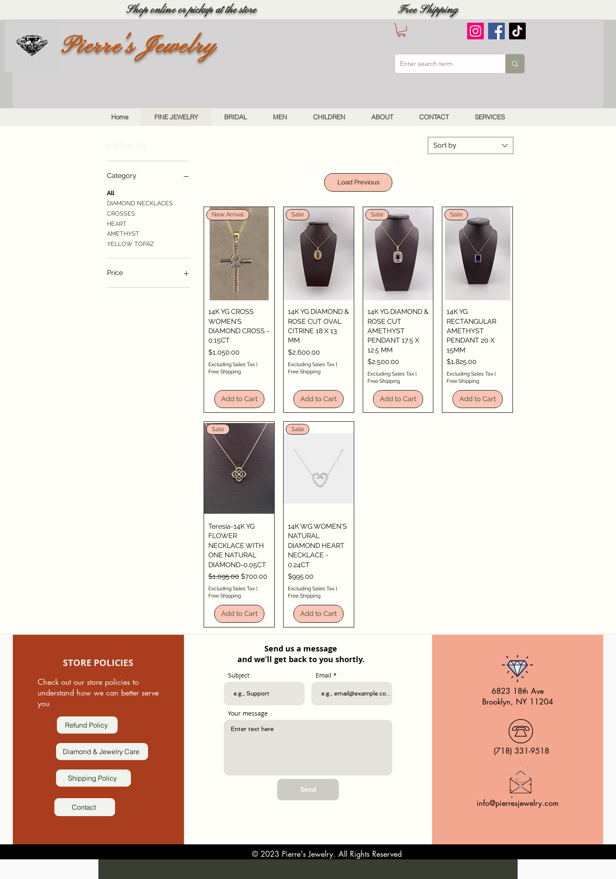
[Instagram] (475, 31)
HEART (117, 223)
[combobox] (470, 145)
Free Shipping (224, 372)
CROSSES (121, 213)
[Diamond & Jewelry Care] (102, 751)
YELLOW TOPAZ (130, 243)
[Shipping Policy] (93, 778)
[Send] (308, 789)
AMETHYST (123, 233)
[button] (401, 30)
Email (324, 675)
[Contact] (84, 807)
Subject (238, 675)
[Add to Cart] (239, 399)
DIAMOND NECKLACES (140, 202)
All (110, 192)
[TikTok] (517, 31)
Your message (248, 713)
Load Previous (358, 182)
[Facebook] (496, 31)
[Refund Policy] (87, 725)
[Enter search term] (443, 63)
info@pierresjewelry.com (518, 803)
